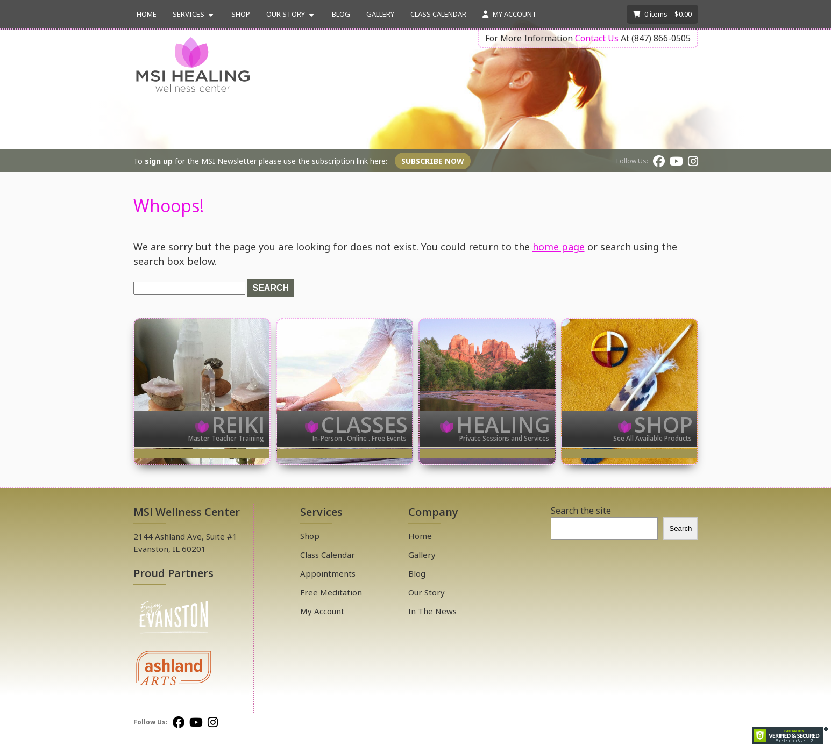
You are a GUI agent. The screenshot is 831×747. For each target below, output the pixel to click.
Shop (240, 14)
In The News (432, 611)
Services (188, 14)
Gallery (380, 14)
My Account (509, 14)
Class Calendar (438, 14)
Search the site (581, 510)
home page (558, 246)
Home (147, 14)
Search (680, 529)
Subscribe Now (432, 161)
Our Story (285, 14)
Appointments (328, 573)
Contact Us (597, 38)
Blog (341, 14)
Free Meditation (331, 592)
